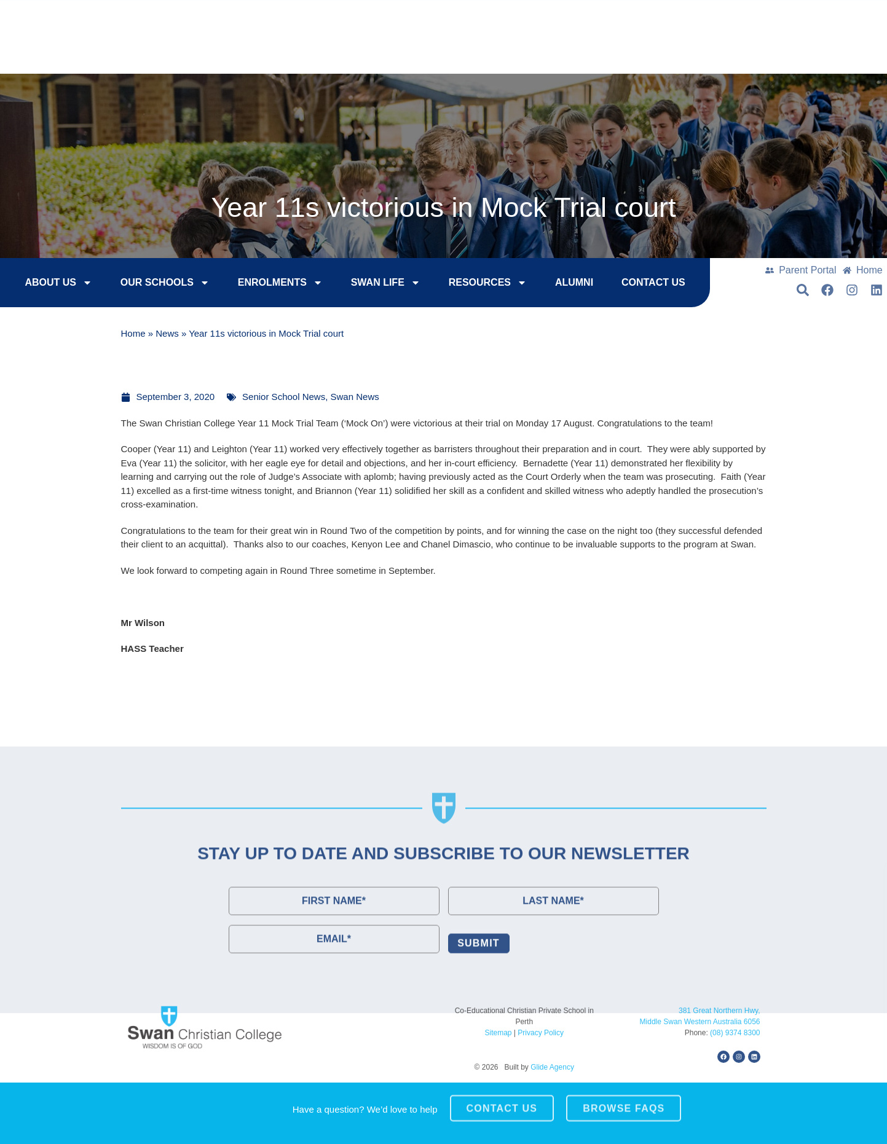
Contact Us (802, 19)
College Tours (702, 19)
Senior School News (283, 396)
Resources (462, 284)
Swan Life (360, 284)
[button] (828, 49)
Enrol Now (603, 19)
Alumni (548, 284)
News (167, 335)
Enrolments (254, 284)
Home (133, 335)
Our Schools (139, 284)
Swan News (355, 396)
